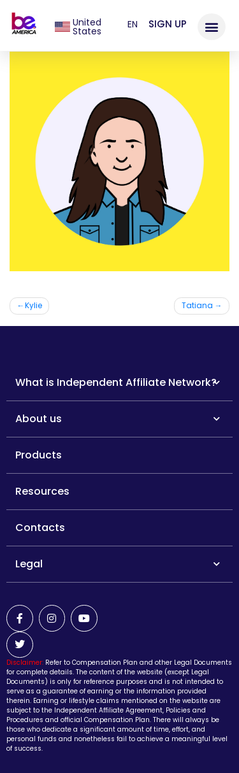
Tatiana (197, 305)
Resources (42, 491)
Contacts (40, 527)
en (132, 24)
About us (117, 419)
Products (38, 455)
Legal (117, 564)
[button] (212, 26)
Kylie (33, 305)
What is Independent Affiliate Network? (117, 382)
